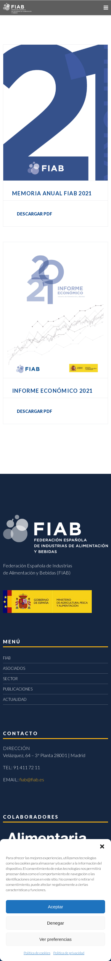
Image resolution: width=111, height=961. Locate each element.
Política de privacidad (68, 953)
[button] (102, 846)
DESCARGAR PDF (34, 213)
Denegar (55, 922)
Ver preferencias (55, 939)
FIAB (7, 658)
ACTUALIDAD (15, 699)
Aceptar (55, 906)
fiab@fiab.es (32, 779)
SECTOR (10, 678)
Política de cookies (37, 953)
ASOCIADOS (14, 668)
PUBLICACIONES (18, 689)
